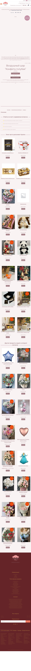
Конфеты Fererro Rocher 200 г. (23, 180)
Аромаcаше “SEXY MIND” (7, 315)
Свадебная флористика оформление (3, 658)
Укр (28, 0)
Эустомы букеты (15, 603)
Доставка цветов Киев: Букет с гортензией (15, 619)
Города (19, 650)
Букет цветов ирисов (19, 653)
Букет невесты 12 (23, 374)
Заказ (15, 595)
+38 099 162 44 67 (16, 5)
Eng (30, 0)
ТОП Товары (13, 650)
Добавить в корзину (15, 77)
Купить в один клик (15, 73)
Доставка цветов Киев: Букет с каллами (15, 621)
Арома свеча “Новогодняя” (23, 342)
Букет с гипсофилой (16, 611)
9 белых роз (18, 657)
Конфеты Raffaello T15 (23, 154)
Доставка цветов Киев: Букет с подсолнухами (15, 624)
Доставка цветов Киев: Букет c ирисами (15, 620)
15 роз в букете (26, 653)
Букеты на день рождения (15, 613)
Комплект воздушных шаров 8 (23, 428)
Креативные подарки (11, 657)
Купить (7, 158)
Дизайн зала (10, 663)
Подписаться (28, 641)
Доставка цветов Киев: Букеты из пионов (15, 627)
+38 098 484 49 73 (26, 3)
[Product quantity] (15, 75)
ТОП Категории (5, 650)
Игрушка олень (23, 234)
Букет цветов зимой (4, 653)
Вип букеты (15, 605)
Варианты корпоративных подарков (10, 659)
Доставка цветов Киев (15, 610)
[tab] (9, 109)
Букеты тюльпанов (15, 604)
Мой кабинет (16, 594)
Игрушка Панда (23, 261)
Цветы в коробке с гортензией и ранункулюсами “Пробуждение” (8, 456)
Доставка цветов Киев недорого (15, 606)
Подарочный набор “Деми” (23, 315)
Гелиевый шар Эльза (23, 481)
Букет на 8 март (15, 612)
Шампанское (23, 207)
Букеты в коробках (15, 607)
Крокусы (23, 562)
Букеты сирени (15, 602)
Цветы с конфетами (11, 653)
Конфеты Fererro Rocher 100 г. (8, 180)
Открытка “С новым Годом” (23, 288)
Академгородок (23, 58)
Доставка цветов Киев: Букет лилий (15, 622)
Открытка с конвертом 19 (8, 154)
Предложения (26, 650)
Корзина (15, 596)
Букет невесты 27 (8, 508)
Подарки (15, 608)
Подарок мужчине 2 (7, 261)
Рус (26, 0)
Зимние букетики (3, 663)
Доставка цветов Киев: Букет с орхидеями (15, 623)
